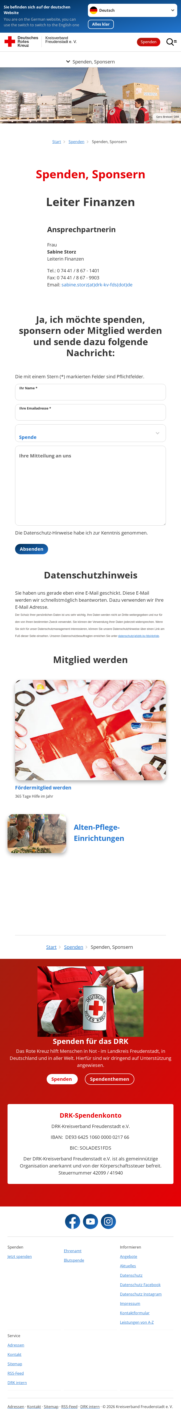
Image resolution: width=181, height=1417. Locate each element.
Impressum (130, 1303)
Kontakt (14, 1354)
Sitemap (15, 1363)
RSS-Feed (16, 1373)
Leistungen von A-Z (137, 1322)
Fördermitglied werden (43, 847)
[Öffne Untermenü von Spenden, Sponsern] (90, 57)
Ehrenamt (73, 1250)
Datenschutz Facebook (140, 1284)
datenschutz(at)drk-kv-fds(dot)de (138, 695)
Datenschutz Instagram (141, 1294)
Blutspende (74, 1260)
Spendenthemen (109, 1079)
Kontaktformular (135, 1313)
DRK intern (17, 1382)
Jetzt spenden (20, 1256)
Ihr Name (28, 447)
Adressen (16, 1345)
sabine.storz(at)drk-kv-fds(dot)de (97, 344)
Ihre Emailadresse (35, 467)
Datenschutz (131, 1275)
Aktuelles (128, 1266)
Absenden (31, 608)
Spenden (148, 41)
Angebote (128, 1256)
